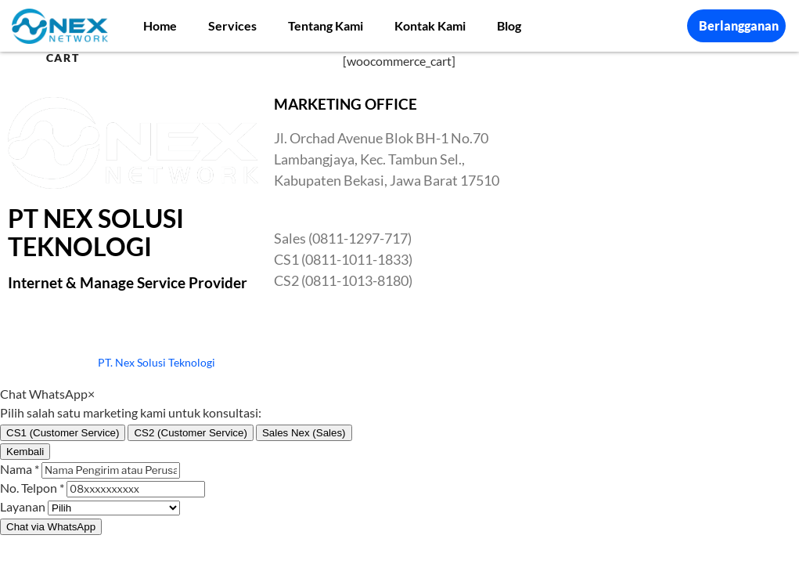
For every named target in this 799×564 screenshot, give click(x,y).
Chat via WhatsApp (50, 527)
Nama (19, 468)
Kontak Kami (430, 25)
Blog (509, 25)
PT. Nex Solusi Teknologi (156, 362)
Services (232, 25)
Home (160, 25)
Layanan (22, 506)
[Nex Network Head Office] (666, 214)
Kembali (25, 451)
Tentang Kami (325, 25)
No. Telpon (32, 487)
